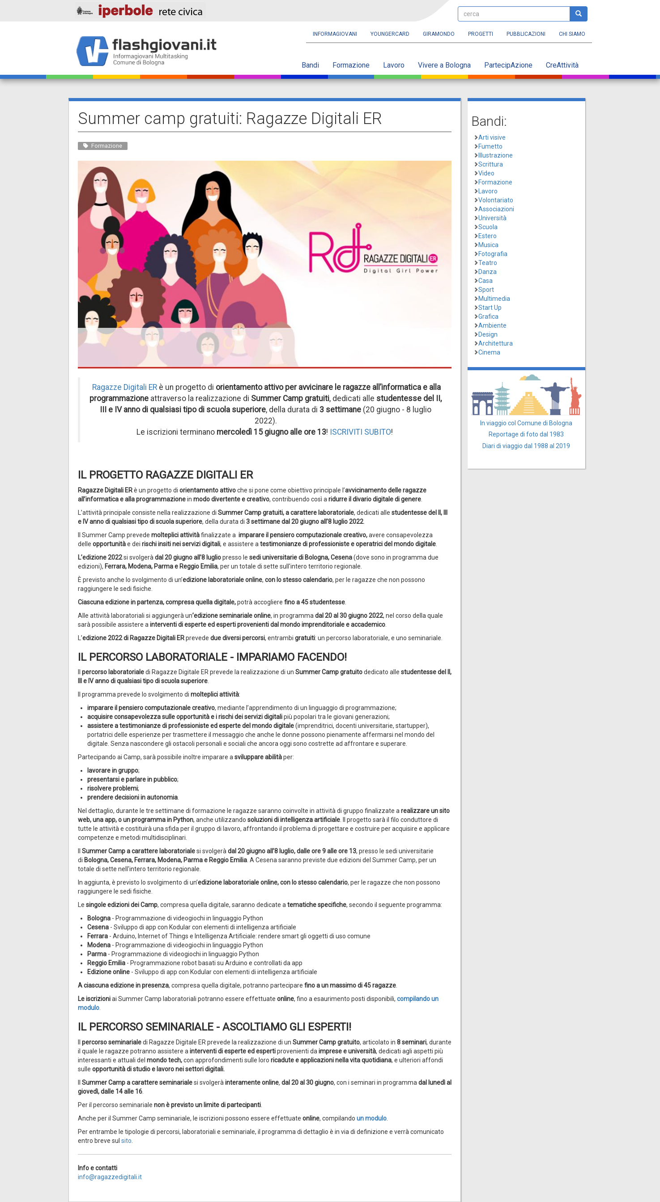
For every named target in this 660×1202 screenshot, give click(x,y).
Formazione (351, 65)
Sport (486, 289)
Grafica (488, 316)
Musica (488, 244)
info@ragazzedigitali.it (110, 1177)
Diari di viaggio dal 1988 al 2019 (526, 445)
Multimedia (494, 298)
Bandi (310, 65)
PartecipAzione (508, 65)
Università (492, 218)
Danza (487, 271)
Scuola (488, 227)
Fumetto (490, 146)
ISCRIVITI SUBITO (360, 432)
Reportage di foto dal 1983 (526, 434)
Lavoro (394, 65)
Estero (487, 236)
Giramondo (439, 34)
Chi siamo (572, 34)
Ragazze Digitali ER (124, 387)
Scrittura (490, 164)
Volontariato (495, 200)
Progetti (480, 34)
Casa (485, 280)
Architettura (495, 343)
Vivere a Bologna (444, 65)
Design (488, 334)
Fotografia (492, 253)
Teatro (487, 262)
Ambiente (492, 325)
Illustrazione (495, 155)
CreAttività (562, 65)
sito (126, 1140)
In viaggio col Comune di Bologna (526, 423)
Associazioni (496, 209)
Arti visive (492, 137)
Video (486, 173)
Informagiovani (335, 34)
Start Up (490, 307)
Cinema (489, 352)
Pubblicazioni (526, 34)
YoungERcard (389, 34)
